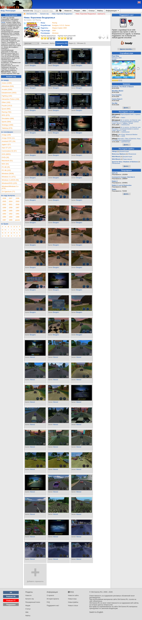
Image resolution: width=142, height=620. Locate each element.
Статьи (91, 11)
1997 (17, 208)
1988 (17, 217)
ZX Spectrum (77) (8, 192)
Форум (77, 11)
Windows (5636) (8, 173)
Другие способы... (126, 49)
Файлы (100, 11)
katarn (123, 117)
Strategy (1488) (7, 125)
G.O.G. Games (64, 25)
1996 (4, 211)
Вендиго (33, 65)
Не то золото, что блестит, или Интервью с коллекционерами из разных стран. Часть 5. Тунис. (126, 129)
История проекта (53, 599)
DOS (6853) (6, 154)
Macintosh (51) (7, 161)
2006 (17, 198)
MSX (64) (5, 164)
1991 (17, 214)
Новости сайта (73, 595)
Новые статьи (73, 605)
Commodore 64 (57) (9, 151)
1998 (10, 208)
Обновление (132, 154)
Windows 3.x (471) (9, 177)
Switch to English (96, 612)
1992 (10, 214)
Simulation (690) (8, 118)
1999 (4, 208)
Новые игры (72, 599)
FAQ (48, 602)
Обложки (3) (81, 43)
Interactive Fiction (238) (10, 99)
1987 (4, 220)
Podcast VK (10, 596)
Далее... (126, 107)
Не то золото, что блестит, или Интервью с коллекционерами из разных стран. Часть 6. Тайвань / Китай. (126, 121)
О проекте (50, 595)
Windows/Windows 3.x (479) (10, 187)
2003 (17, 201)
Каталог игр (28, 11)
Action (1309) (7, 83)
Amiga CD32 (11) (8, 138)
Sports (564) (6, 122)
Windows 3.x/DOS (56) (10, 180)
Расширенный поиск (32, 602)
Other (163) (6, 102)
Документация (124, 151)
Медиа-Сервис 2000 (59, 28)
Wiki (84, 11)
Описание (44, 43)
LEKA (123, 136)
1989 (10, 217)
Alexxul (32, 357)
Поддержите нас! (53, 605)
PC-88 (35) (6, 167)
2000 (17, 204)
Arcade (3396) (7, 89)
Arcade (114, 59)
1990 (4, 217)
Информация (112, 11)
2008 (4, 198)
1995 (10, 211)
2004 (54, 30)
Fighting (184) (7, 96)
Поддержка (11, 604)
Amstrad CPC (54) (8, 141)
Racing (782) (6, 112)
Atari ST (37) (6, 148)
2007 (10, 198)
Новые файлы (73, 602)
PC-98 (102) (6, 170)
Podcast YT (10, 600)
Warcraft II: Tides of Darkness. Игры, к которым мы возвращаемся (126, 139)
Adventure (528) (8, 86)
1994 (17, 211)
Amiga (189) (6, 135)
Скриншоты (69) (61, 43)
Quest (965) (6, 109)
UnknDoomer (125, 124)
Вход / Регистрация (8, 11)
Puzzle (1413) (7, 106)
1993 (4, 214)
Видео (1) (72, 43)
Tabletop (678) (7, 128)
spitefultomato (125, 141)
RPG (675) (6, 115)
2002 (4, 204)
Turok (3, 22)
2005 (4, 201)
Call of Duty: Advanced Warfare (127, 134)
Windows (115, 58)
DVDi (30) (5, 157)
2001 (10, 204)
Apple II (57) (6, 144)
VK (11, 592)
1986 (10, 220)
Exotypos (55, 25)
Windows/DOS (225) (9, 183)
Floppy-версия (127, 159)
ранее (17, 220)
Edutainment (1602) (9, 93)
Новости (68, 11)
